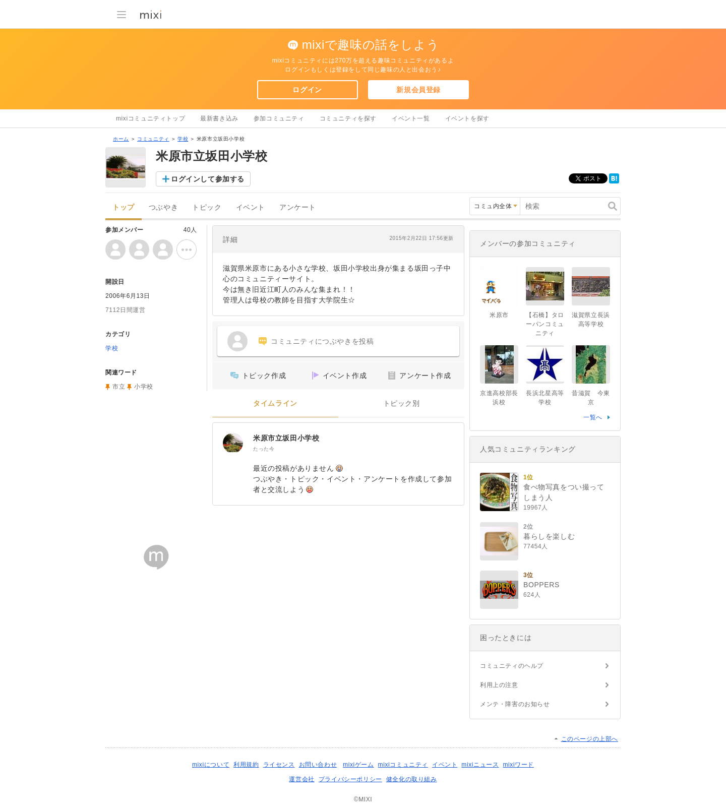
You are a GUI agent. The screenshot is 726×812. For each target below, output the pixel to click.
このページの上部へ (589, 738)
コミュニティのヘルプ (511, 665)
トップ (123, 207)
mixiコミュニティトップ (150, 118)
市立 (118, 386)
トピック (206, 207)
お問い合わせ (318, 764)
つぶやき (163, 207)
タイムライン (275, 403)
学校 (182, 139)
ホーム (121, 139)
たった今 (263, 449)
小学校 (143, 386)
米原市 (499, 315)
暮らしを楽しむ (549, 536)
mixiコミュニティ (403, 764)
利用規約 (246, 764)
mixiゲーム (358, 764)
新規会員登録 (418, 90)
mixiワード (518, 764)
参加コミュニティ (279, 118)
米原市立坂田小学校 (286, 438)
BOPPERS (541, 585)
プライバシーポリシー (350, 779)
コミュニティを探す (348, 118)
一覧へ (592, 417)
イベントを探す (467, 118)
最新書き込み (219, 118)
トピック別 (401, 403)
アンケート (297, 207)
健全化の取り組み (411, 779)
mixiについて (210, 764)
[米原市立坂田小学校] (233, 443)
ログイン (307, 90)
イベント (250, 207)
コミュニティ (153, 139)
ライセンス (279, 764)
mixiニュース (480, 764)
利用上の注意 (499, 685)
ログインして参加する (208, 179)
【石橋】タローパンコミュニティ (545, 324)
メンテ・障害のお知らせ (515, 704)
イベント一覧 (411, 118)
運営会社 (301, 779)
